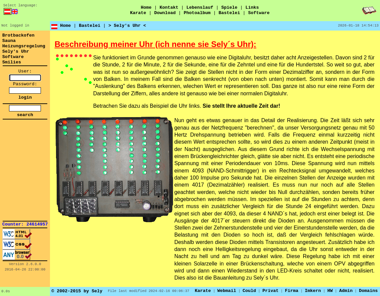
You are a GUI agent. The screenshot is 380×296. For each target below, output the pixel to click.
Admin (345, 290)
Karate (138, 12)
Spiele (229, 7)
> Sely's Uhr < (127, 25)
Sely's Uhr (15, 51)
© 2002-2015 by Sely (76, 291)
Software (259, 12)
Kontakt (169, 7)
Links (252, 7)
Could (249, 290)
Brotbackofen (18, 35)
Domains (368, 290)
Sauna (9, 40)
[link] (25, 137)
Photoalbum (197, 12)
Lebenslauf (199, 7)
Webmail (226, 290)
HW (330, 290)
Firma (291, 290)
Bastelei (229, 12)
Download (165, 12)
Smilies (11, 62)
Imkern (313, 290)
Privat (270, 290)
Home (146, 7)
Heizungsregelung (23, 46)
